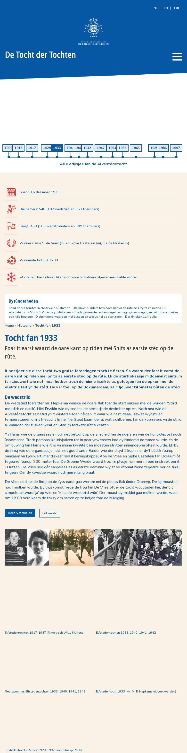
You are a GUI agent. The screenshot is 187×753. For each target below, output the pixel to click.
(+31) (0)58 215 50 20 (67, 718)
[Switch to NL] (155, 4)
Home (9, 147)
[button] (175, 438)
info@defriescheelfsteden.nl (71, 723)
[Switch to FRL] (177, 4)
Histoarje (24, 147)
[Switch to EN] (166, 4)
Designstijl (131, 749)
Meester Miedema (169, 749)
